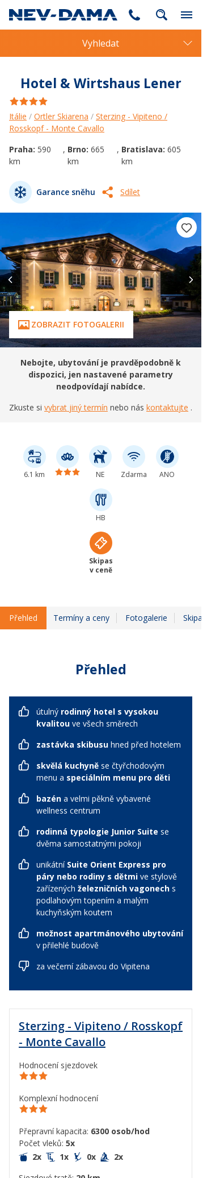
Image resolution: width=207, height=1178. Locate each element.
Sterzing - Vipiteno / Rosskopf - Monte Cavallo (101, 1034)
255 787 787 (134, 14)
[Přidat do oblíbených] (186, 227)
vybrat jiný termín (76, 407)
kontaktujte (167, 407)
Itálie (18, 116)
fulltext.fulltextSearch (161, 14)
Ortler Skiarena (61, 116)
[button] (191, 279)
